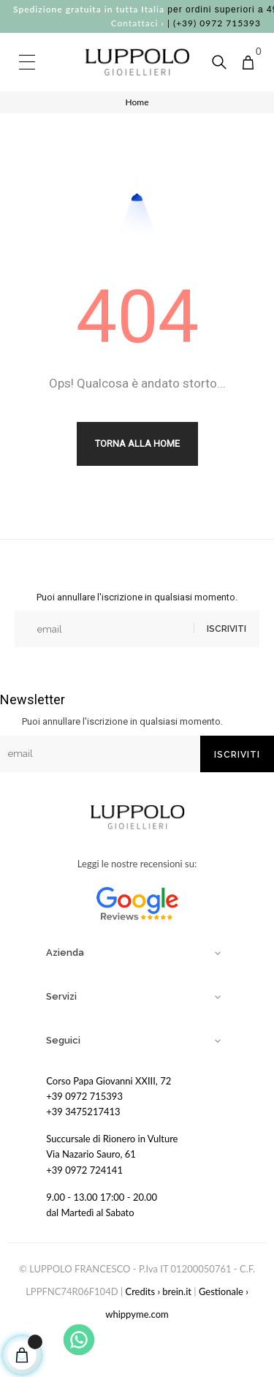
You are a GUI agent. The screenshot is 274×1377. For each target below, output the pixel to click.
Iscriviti (226, 629)
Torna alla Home (137, 443)
